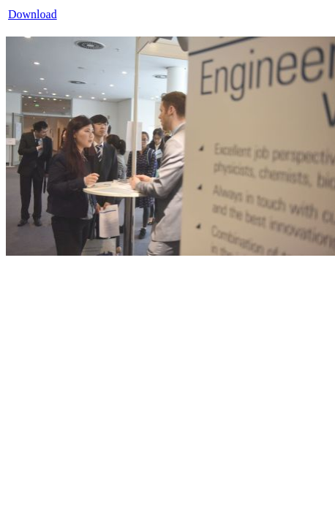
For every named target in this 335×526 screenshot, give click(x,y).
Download (32, 14)
